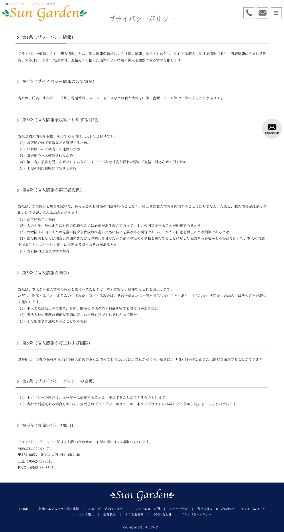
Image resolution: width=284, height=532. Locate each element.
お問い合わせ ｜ (167, 514)
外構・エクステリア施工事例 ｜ (63, 508)
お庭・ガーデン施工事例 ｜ (110, 508)
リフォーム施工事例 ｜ (150, 508)
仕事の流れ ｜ (90, 514)
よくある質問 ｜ (139, 514)
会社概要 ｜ (114, 514)
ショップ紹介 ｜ (183, 508)
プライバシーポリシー (196, 514)
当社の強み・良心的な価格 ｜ (219, 508)
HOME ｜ (29, 508)
